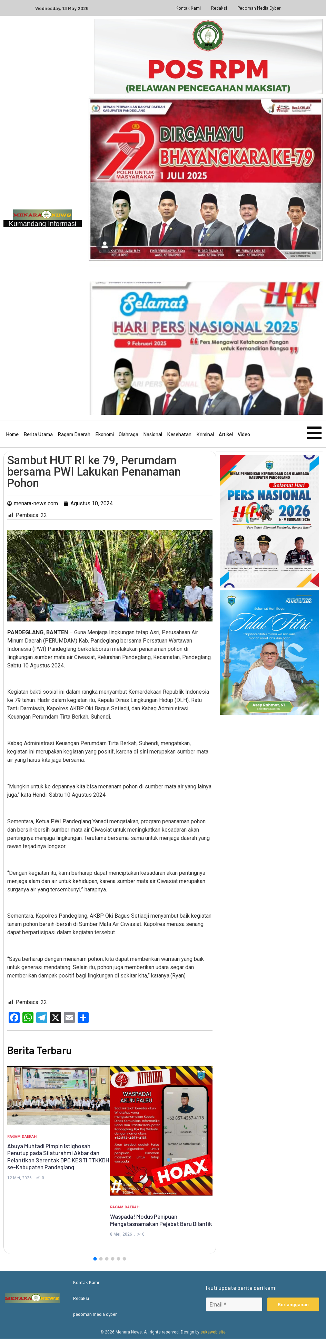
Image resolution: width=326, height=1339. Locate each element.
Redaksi (219, 8)
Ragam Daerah (74, 434)
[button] (95, 1259)
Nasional (152, 434)
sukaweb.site (213, 1332)
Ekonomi (104, 434)
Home (12, 434)
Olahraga (128, 434)
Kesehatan (179, 434)
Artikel (226, 434)
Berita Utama (38, 434)
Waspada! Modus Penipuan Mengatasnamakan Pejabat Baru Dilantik (161, 1220)
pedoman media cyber (259, 8)
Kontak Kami (188, 8)
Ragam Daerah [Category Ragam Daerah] (22, 1136)
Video (244, 434)
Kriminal (205, 434)
